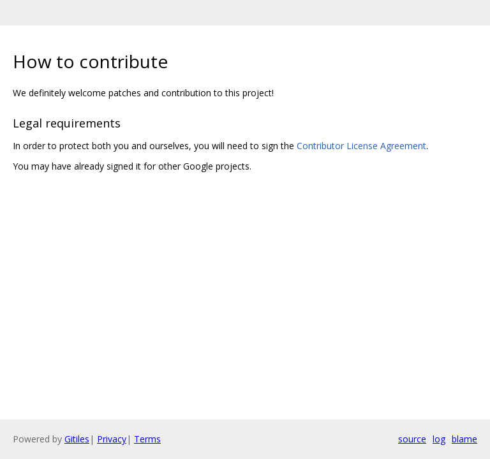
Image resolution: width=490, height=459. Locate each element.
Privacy (111, 439)
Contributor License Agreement (361, 146)
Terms (147, 439)
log (439, 439)
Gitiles (76, 439)
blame (464, 439)
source (412, 439)
